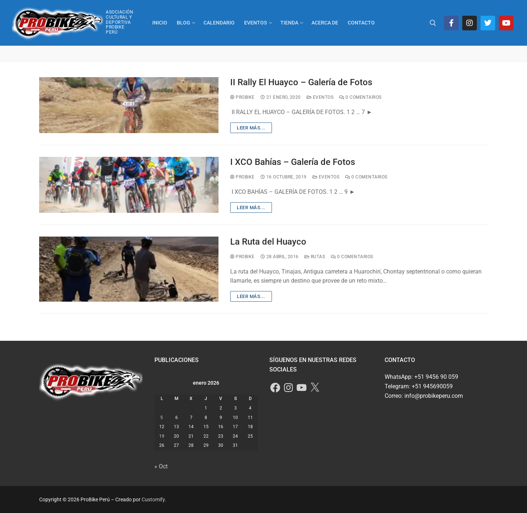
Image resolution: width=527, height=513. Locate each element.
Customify (153, 499)
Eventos (320, 97)
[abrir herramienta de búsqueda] (433, 23)
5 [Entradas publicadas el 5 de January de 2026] (161, 417)
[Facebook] (451, 23)
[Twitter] (488, 23)
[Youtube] (506, 23)
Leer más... (251, 128)
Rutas (314, 256)
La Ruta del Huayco (268, 242)
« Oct (161, 466)
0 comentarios (360, 97)
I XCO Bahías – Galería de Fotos (292, 162)
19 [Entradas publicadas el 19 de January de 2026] (161, 436)
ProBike (242, 97)
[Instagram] (469, 23)
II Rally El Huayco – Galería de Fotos (301, 82)
